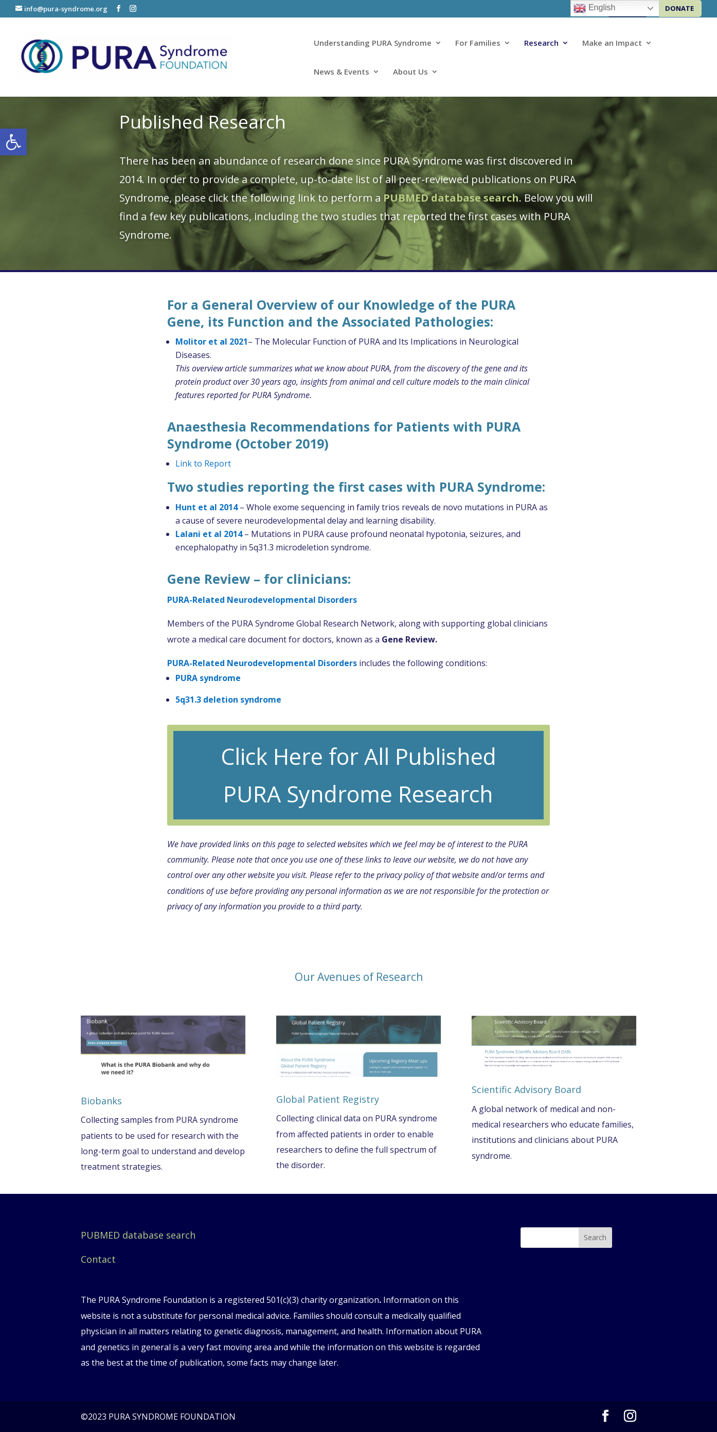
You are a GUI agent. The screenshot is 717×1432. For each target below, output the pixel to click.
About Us (410, 72)
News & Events (341, 72)
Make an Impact (612, 43)
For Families (477, 43)
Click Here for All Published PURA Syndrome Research (358, 775)
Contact (98, 1259)
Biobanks (101, 1101)
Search (595, 1237)
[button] (13, 142)
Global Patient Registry (327, 1099)
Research (541, 43)
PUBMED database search (138, 1235)
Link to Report (203, 463)
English (594, 8)
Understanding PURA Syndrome (373, 43)
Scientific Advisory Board (526, 1089)
